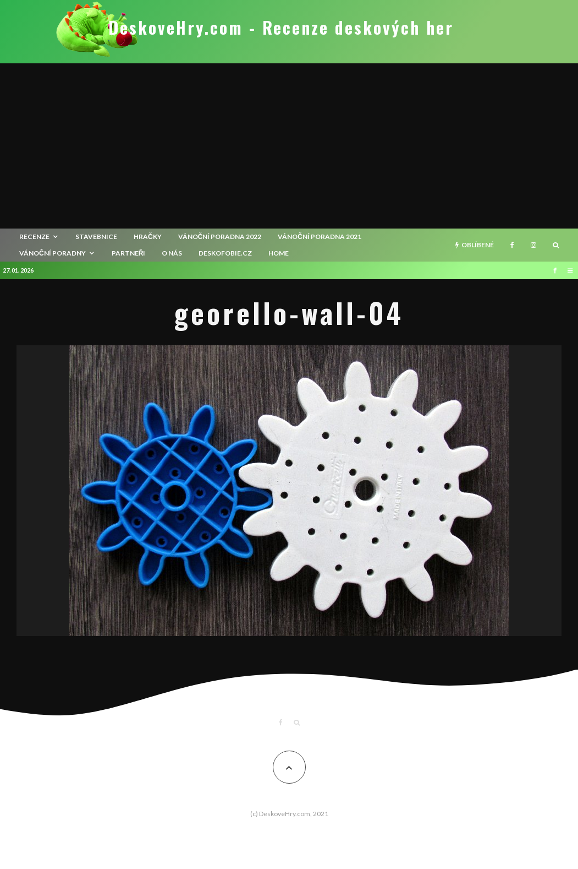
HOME (278, 253)
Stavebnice (96, 236)
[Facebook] (512, 245)
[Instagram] (533, 245)
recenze (34, 236)
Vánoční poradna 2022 (220, 236)
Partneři (129, 253)
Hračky (148, 236)
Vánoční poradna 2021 (319, 236)
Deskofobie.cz (225, 253)
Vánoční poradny (52, 253)
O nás (172, 253)
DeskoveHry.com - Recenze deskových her (281, 27)
